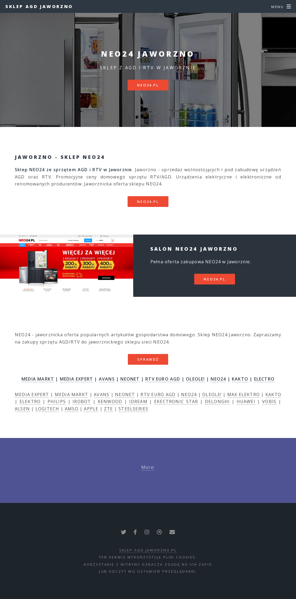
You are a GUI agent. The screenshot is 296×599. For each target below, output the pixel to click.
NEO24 (218, 379)
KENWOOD (110, 401)
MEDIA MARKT (37, 379)
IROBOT (82, 401)
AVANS (107, 379)
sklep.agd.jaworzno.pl (148, 550)
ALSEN (22, 409)
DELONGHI (217, 401)
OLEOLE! (195, 379)
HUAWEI (246, 401)
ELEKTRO (30, 401)
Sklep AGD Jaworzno (39, 6)
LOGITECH (47, 409)
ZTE (108, 409)
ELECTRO (264, 379)
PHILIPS (57, 401)
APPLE (91, 409)
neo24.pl (148, 85)
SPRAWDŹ (148, 359)
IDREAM (138, 401)
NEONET (129, 379)
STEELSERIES (133, 409)
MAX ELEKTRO (243, 394)
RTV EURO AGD (162, 379)
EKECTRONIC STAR (176, 401)
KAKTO (240, 379)
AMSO (71, 409)
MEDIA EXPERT (76, 379)
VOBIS (269, 401)
